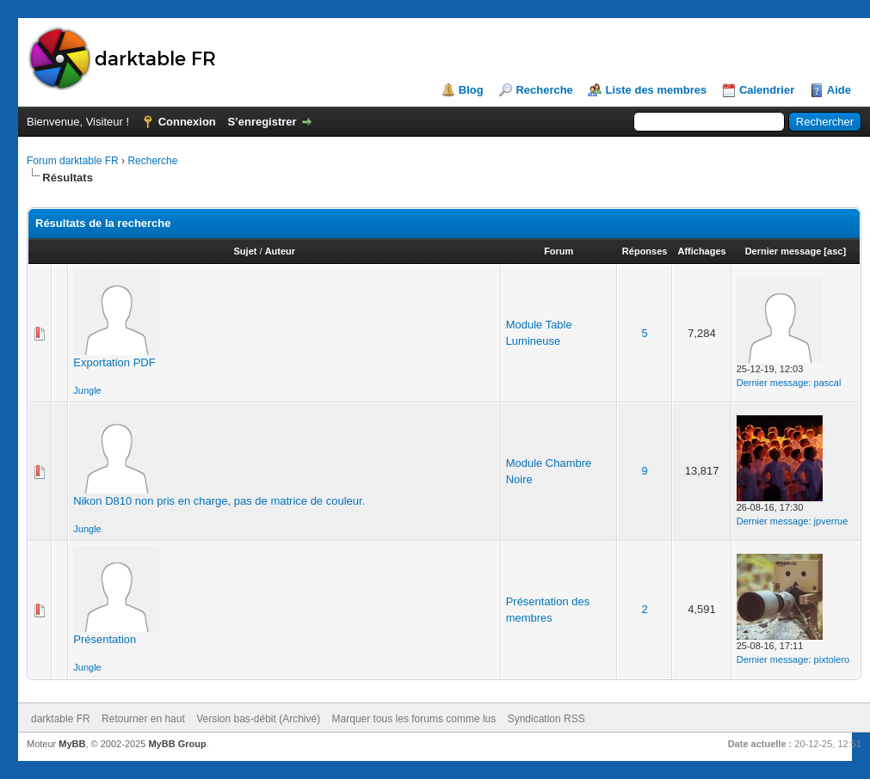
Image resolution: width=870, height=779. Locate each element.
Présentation (104, 639)
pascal (828, 382)
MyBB (72, 744)
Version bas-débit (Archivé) (258, 719)
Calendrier (766, 89)
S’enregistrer (261, 121)
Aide (839, 89)
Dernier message (783, 251)
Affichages (701, 251)
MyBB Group (177, 744)
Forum (558, 251)
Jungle (87, 390)
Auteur (280, 251)
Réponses (645, 251)
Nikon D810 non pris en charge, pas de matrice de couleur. (219, 500)
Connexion (187, 121)
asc (834, 251)
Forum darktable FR (73, 161)
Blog (471, 89)
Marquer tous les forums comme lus (414, 719)
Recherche (543, 89)
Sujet (245, 251)
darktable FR (60, 719)
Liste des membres (655, 89)
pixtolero (832, 659)
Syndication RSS (546, 719)
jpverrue (831, 521)
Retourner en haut (143, 719)
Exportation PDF (114, 362)
